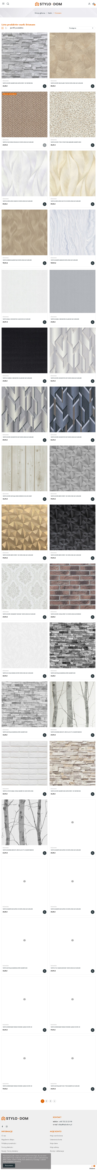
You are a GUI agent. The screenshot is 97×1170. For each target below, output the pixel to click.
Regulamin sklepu (7, 1139)
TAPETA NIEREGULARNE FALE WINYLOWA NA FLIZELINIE (17, 260)
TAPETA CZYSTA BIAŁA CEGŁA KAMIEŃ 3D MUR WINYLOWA (18, 791)
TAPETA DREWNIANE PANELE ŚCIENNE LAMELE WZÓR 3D (17, 1027)
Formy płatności (7, 1147)
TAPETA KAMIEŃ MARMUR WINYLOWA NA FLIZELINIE (64, 260)
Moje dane (54, 1143)
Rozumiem (9, 1165)
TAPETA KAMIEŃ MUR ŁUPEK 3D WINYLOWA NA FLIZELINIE (66, 850)
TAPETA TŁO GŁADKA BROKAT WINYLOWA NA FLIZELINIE (65, 968)
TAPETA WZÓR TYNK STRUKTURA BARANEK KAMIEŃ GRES (66, 142)
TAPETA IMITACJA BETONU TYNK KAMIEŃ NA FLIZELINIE (65, 1086)
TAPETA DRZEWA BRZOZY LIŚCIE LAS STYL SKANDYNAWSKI (66, 732)
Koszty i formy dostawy (9, 1151)
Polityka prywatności (8, 1143)
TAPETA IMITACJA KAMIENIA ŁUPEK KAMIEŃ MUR (63, 673)
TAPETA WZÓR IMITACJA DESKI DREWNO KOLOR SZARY (17, 496)
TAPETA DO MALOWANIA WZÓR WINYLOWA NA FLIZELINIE (18, 673)
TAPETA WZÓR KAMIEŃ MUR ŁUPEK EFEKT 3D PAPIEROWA (18, 83)
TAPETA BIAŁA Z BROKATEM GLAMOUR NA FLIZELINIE (16, 319)
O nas (3, 1135)
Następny (54, 1101)
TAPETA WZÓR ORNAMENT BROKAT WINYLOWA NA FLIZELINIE (19, 614)
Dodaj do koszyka (44, 86)
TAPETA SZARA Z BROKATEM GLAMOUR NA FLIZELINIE (65, 319)
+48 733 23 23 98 (65, 1121)
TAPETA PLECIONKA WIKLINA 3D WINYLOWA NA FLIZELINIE (18, 142)
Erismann (6, 80)
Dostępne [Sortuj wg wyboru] (81, 28)
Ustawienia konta (56, 1139)
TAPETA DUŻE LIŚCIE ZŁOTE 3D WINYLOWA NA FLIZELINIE (66, 201)
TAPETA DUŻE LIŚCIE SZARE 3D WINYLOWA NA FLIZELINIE (17, 201)
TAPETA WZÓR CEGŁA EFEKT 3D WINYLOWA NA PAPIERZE (66, 614)
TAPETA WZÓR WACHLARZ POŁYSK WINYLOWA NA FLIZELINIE (67, 83)
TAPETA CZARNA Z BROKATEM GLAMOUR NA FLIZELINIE (17, 378)
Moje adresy (54, 1147)
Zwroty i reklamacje (57, 1151)
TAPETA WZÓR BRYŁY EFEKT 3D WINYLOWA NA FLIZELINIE (66, 496)
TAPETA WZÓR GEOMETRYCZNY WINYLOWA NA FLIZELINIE (66, 378)
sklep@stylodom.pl (65, 1124)
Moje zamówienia (56, 1135)
